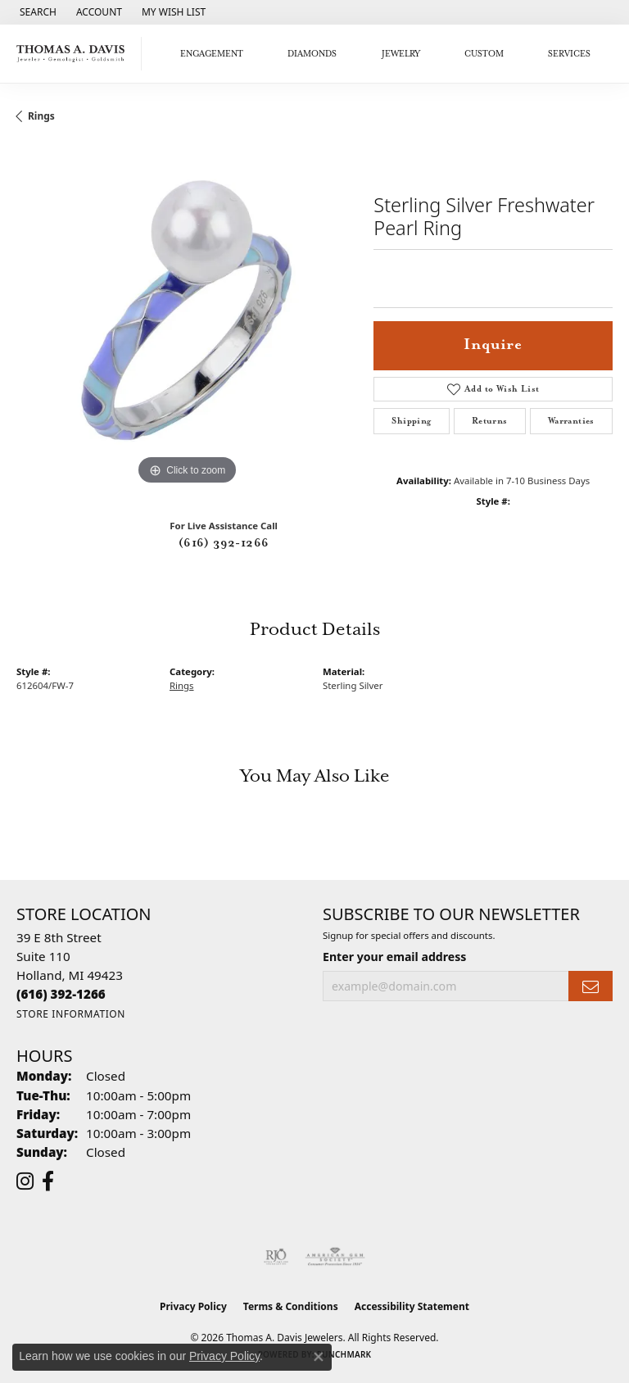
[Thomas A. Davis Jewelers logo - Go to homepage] (75, 53)
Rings (41, 116)
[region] (186, 318)
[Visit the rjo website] (276, 1257)
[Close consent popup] (319, 1357)
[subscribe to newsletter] (590, 986)
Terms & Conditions (290, 1306)
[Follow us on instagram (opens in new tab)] (25, 1181)
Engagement (211, 54)
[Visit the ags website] (335, 1257)
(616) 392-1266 (224, 543)
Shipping (411, 421)
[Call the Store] (61, 994)
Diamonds (312, 54)
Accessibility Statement (412, 1306)
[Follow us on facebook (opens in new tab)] (48, 1181)
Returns (490, 421)
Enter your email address (394, 956)
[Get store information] (70, 1014)
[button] (36, 12)
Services (569, 54)
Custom (484, 54)
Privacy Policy (193, 1306)
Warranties (571, 421)
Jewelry (401, 54)
